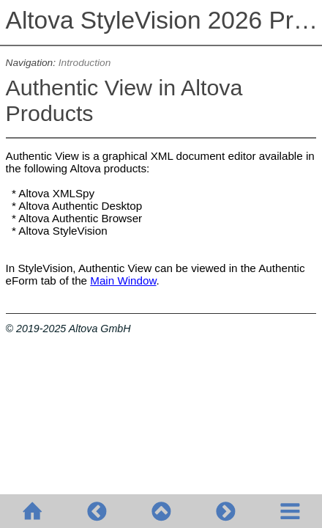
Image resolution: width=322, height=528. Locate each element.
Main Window (123, 280)
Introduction (85, 62)
